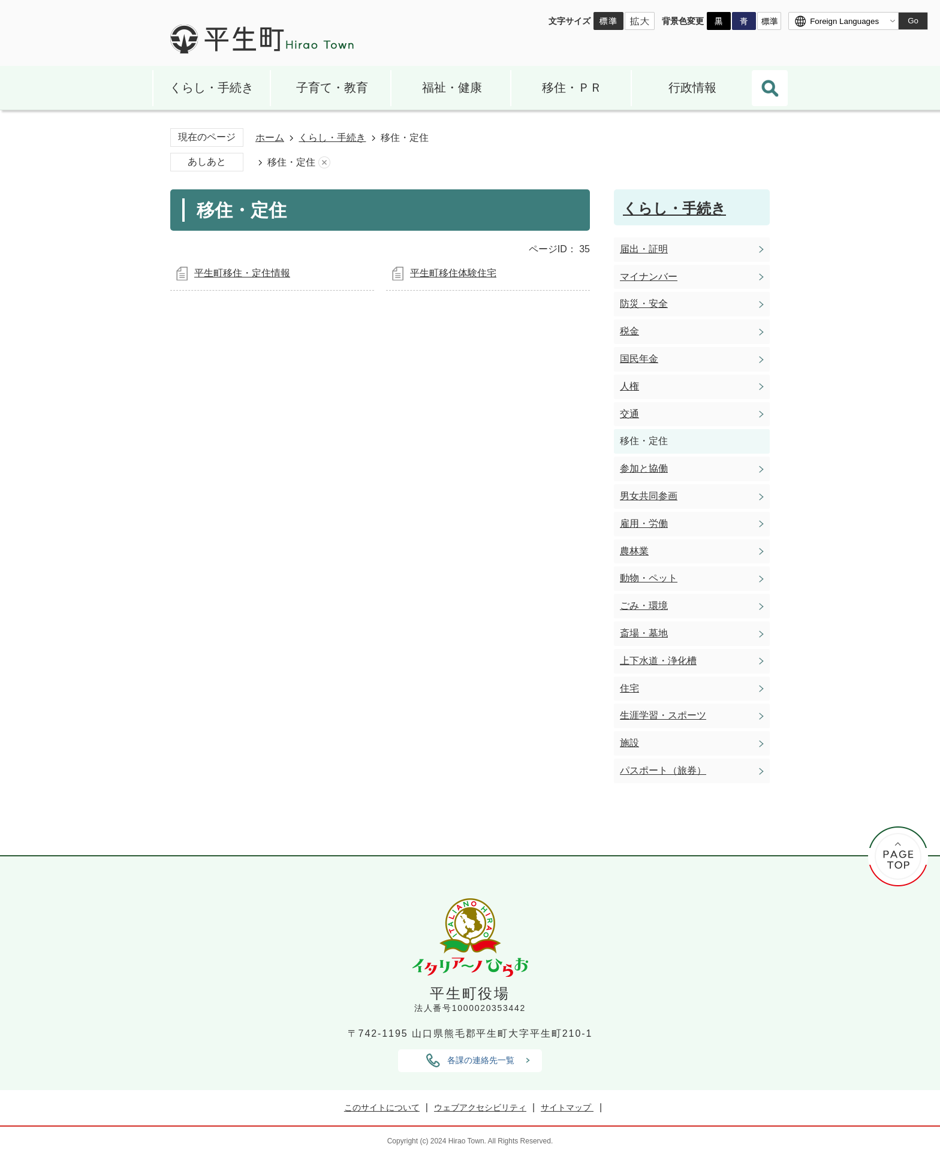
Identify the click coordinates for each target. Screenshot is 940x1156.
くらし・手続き (212, 87)
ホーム (269, 137)
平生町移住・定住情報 (242, 273)
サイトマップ (567, 1107)
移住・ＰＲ (572, 87)
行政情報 (692, 87)
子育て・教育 (332, 87)
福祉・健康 (452, 87)
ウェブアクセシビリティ (480, 1107)
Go (913, 20)
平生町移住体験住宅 (453, 273)
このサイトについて (382, 1107)
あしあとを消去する (324, 162)
